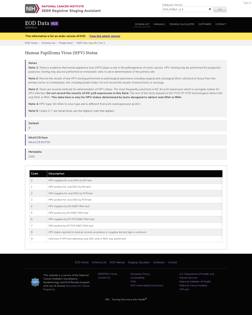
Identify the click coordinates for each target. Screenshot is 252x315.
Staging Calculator (181, 24)
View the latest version (104, 36)
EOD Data (41, 23)
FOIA (133, 281)
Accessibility (137, 277)
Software (205, 24)
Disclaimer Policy (140, 274)
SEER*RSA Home (107, 274)
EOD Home (31, 43)
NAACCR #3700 (39, 142)
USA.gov (184, 289)
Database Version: (172, 5)
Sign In (247, 3)
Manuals (159, 24)
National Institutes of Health (195, 281)
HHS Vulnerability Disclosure (146, 285)
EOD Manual (117, 262)
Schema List (142, 24)
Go (220, 9)
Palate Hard (65, 43)
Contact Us (104, 277)
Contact (220, 24)
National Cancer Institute (193, 285)
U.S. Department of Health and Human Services (196, 276)
